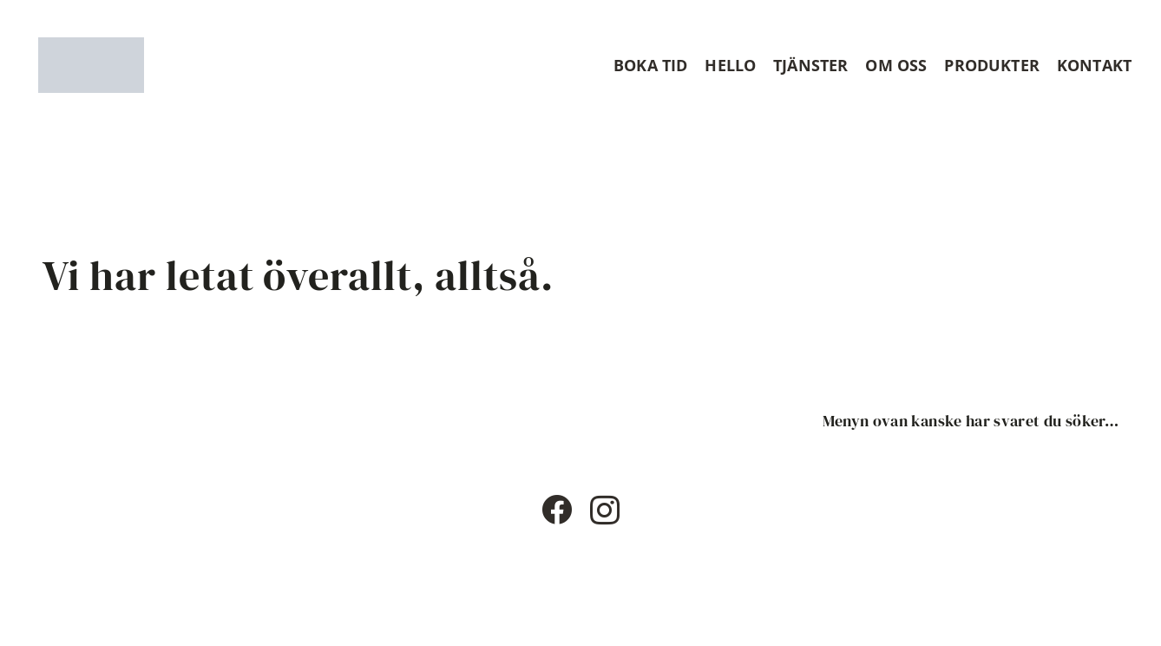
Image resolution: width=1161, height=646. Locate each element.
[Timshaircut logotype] (91, 65)
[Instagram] (605, 511)
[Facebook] (556, 509)
